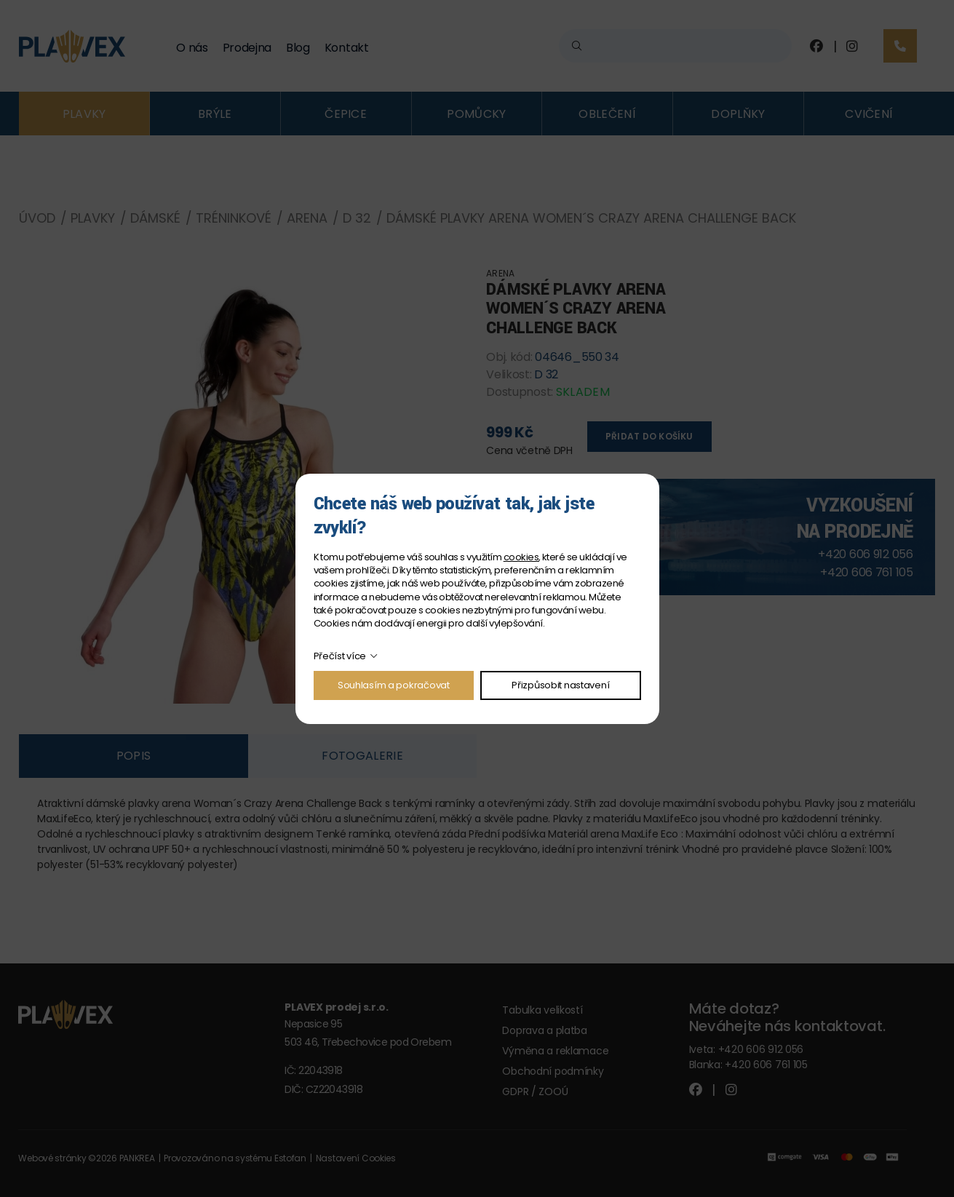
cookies (521, 557)
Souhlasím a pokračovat (394, 685)
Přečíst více (340, 656)
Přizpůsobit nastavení (560, 685)
